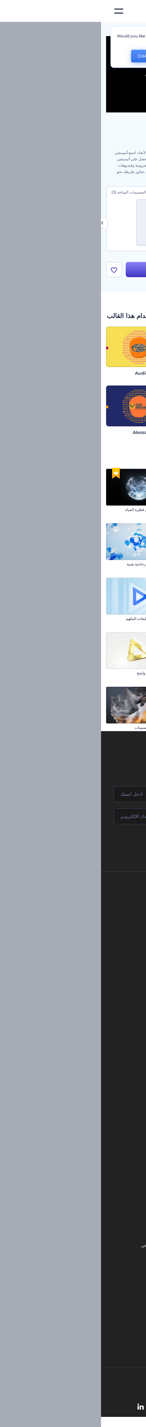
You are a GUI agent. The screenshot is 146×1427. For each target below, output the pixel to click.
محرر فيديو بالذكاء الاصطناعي (82, 1256)
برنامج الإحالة (77, 939)
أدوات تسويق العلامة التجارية (73, 1028)
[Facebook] (108, 1407)
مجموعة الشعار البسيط (122, 673)
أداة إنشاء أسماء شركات (86, 1288)
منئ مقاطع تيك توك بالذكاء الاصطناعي (75, 1298)
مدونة (91, 1039)
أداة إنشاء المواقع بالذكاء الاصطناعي (77, 1277)
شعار (91, 1076)
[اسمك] (73, 794)
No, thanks (86, 56)
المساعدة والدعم (73, 928)
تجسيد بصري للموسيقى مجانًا (73, 1145)
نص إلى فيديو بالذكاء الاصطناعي (80, 1267)
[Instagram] (96, 1407)
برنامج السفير (76, 992)
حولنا (83, 896)
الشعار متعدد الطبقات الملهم (48, 618)
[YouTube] (54, 1407)
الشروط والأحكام (73, 960)
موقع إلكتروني (84, 1097)
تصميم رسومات (83, 1087)
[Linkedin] (39, 1407)
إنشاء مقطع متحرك (81, 1155)
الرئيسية (134, 30)
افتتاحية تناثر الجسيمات (52, 727)
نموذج (90, 1108)
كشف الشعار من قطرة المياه (47, 509)
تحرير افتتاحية (85, 1177)
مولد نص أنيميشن (82, 1187)
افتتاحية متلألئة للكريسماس (119, 509)
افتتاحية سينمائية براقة (123, 618)
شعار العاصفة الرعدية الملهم (118, 727)
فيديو (91, 1066)
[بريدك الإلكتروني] (73, 817)
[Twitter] (69, 1407)
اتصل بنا (81, 907)
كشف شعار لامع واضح (53, 673)
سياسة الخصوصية (73, 949)
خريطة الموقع (76, 970)
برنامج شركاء (76, 981)
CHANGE (46, 56)
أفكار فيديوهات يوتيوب (88, 1309)
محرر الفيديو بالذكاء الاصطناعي (81, 1235)
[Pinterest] (83, 1407)
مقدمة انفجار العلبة (126, 564)
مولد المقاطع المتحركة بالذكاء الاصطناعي (73, 1245)
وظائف (81, 917)
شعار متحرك (86, 1166)
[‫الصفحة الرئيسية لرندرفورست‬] (131, 11)
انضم (117, 843)
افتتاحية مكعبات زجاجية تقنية (48, 564)
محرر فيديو (87, 1198)
